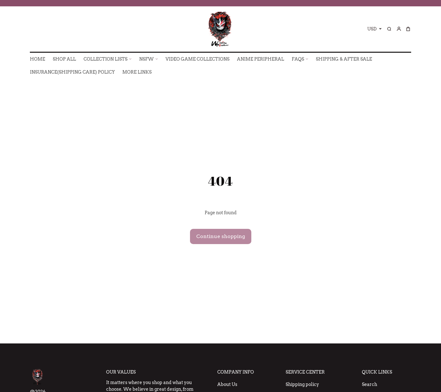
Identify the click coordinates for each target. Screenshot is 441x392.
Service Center (305, 372)
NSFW (146, 59)
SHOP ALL (64, 59)
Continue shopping (220, 236)
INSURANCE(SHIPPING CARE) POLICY (72, 72)
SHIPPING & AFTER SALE (344, 59)
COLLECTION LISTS (105, 59)
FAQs (298, 59)
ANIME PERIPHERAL (260, 59)
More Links (137, 72)
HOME (37, 59)
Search (369, 384)
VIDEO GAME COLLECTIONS (197, 59)
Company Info (235, 372)
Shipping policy (302, 384)
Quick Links (377, 372)
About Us (227, 384)
